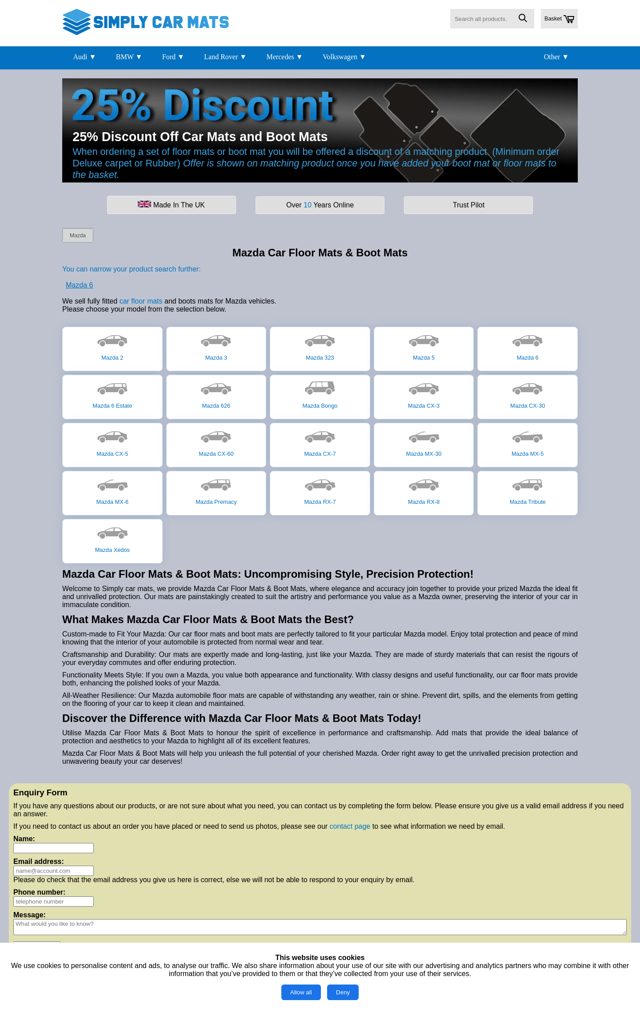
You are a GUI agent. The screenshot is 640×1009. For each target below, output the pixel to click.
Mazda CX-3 (424, 394)
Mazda (78, 235)
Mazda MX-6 (112, 490)
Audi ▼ (84, 57)
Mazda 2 (112, 346)
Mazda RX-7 (320, 490)
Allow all (301, 992)
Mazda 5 (424, 346)
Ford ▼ (173, 57)
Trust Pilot (468, 205)
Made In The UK (171, 205)
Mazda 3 (216, 346)
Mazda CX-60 (216, 442)
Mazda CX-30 (527, 394)
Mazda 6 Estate (112, 394)
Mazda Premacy (216, 490)
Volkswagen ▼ (344, 57)
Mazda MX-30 (424, 442)
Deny (343, 992)
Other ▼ (556, 57)
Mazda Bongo (320, 394)
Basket (559, 19)
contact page (350, 826)
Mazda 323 (320, 346)
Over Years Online (320, 205)
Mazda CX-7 (320, 442)
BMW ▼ (129, 57)
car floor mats (141, 301)
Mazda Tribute (528, 490)
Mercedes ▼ (285, 57)
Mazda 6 (79, 285)
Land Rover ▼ (225, 57)
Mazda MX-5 (528, 442)
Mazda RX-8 (424, 490)
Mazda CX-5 (112, 442)
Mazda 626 (216, 394)
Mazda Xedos (112, 538)
